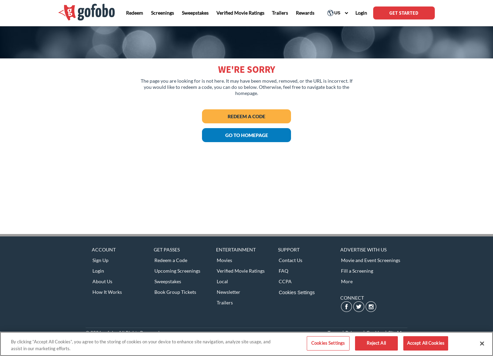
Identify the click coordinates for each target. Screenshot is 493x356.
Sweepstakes (167, 281)
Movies (224, 260)
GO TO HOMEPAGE (246, 135)
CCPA (285, 281)
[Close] (482, 343)
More (347, 281)
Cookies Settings (297, 292)
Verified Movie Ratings (241, 271)
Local (222, 281)
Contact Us (290, 260)
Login (98, 271)
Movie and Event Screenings (370, 260)
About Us (102, 281)
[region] (246, 344)
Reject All (376, 343)
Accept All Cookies (425, 343)
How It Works (107, 292)
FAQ (283, 271)
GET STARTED (403, 13)
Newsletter (228, 292)
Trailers (225, 302)
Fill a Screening (357, 271)
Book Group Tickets (175, 292)
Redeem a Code (246, 116)
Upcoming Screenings (177, 271)
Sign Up (100, 260)
